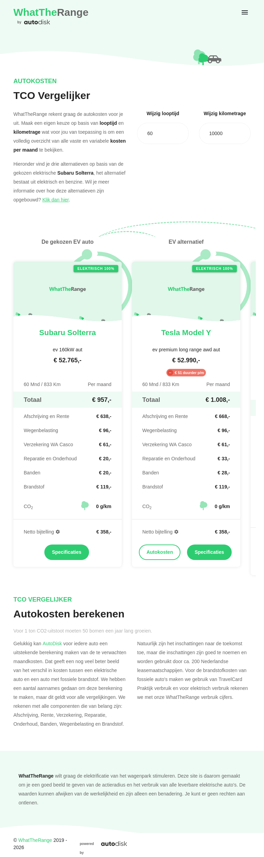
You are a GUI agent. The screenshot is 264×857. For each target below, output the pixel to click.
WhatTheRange (35, 840)
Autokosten (159, 552)
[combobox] (163, 133)
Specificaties (66, 552)
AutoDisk (52, 643)
